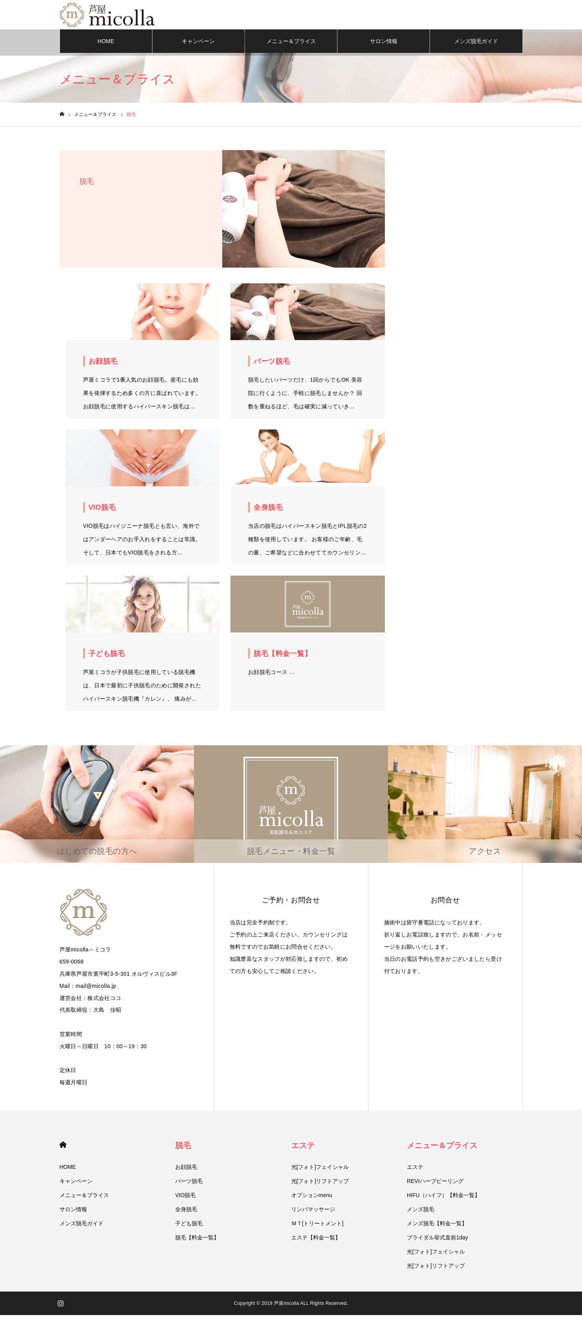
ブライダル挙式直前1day (437, 1239)
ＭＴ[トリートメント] (317, 1225)
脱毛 (183, 1147)
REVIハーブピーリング (435, 1183)
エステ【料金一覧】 (316, 1239)
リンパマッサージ (313, 1211)
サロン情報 (383, 43)
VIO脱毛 (185, 1197)
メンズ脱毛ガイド (476, 43)
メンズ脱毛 (420, 1211)
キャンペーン (198, 43)
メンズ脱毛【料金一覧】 (437, 1225)
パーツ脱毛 (189, 1183)
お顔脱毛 (186, 1169)
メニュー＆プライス (291, 43)
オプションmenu (311, 1197)
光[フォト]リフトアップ (320, 1183)
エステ (303, 1147)
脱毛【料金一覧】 (197, 1239)
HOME (106, 43)
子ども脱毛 (189, 1225)
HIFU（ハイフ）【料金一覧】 (443, 1197)
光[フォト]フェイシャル (320, 1169)
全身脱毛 (186, 1211)
